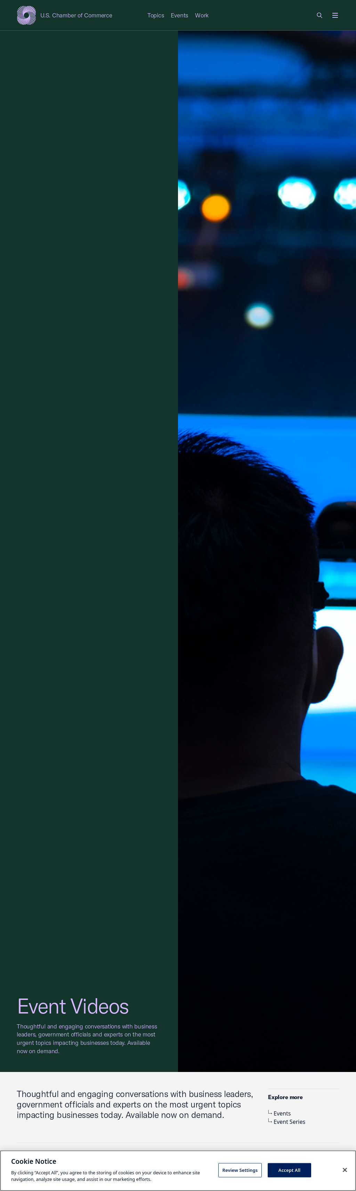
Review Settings (240, 1170)
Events (179, 15)
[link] (320, 15)
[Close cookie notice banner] (345, 1169)
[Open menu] (335, 15)
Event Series (286, 1122)
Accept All (289, 1170)
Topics (155, 15)
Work (202, 15)
